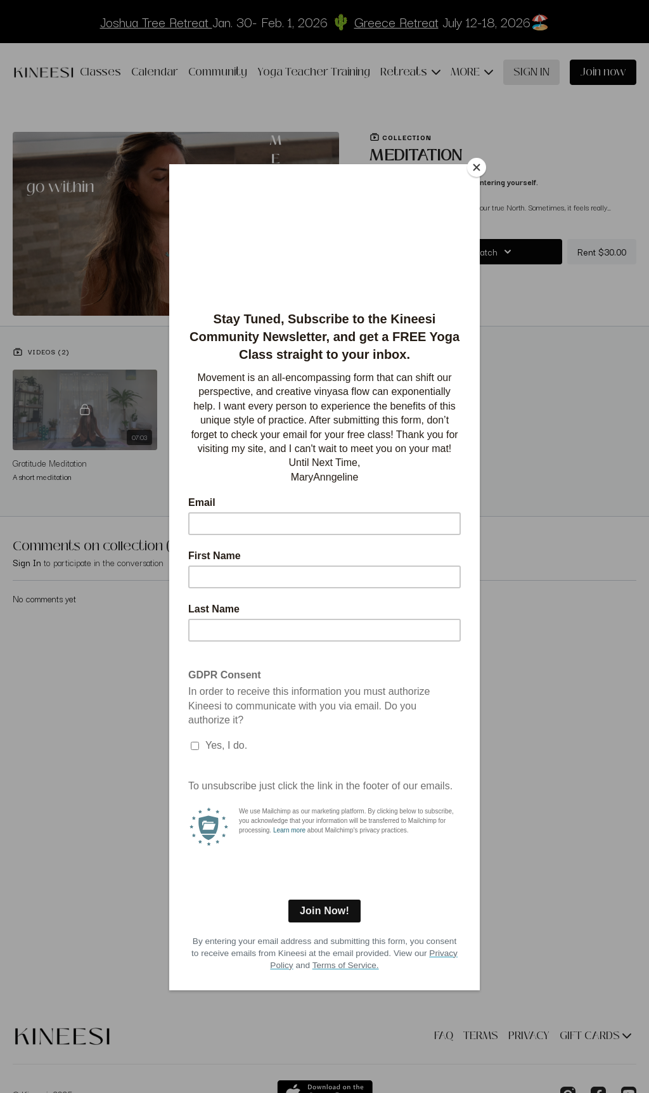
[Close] (476, 167)
